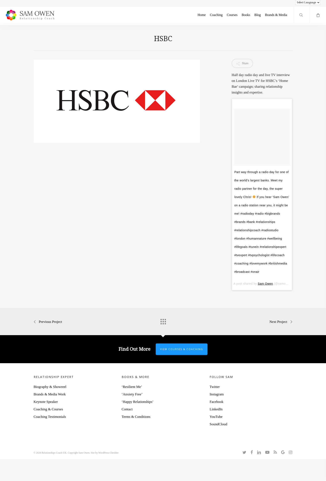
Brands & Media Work (50, 394)
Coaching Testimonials (50, 417)
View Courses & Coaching (181, 349)
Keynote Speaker (46, 402)
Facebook (216, 402)
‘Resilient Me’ (132, 387)
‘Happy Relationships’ (137, 402)
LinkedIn (216, 409)
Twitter (215, 387)
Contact (127, 409)
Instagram (217, 394)
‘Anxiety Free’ (132, 394)
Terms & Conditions (136, 417)
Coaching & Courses (48, 409)
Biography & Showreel (50, 387)
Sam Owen (265, 283)
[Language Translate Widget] (307, 2)
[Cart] (317, 16)
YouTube (216, 417)
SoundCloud (218, 424)
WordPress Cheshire (108, 452)
